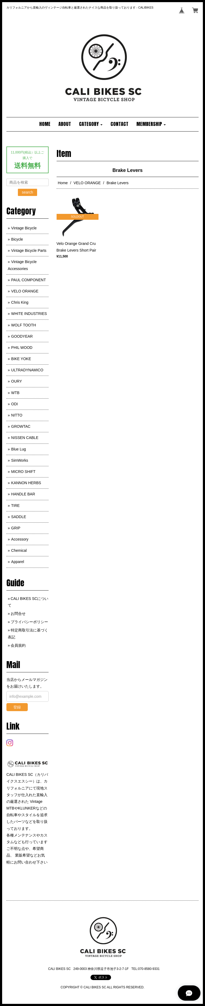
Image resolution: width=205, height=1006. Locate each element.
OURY (16, 381)
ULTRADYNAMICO (27, 370)
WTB (15, 393)
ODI (14, 404)
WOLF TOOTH (23, 325)
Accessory (20, 539)
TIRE (15, 505)
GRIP (15, 528)
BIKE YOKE (21, 359)
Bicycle (17, 239)
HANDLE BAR (23, 494)
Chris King (20, 302)
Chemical (19, 550)
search (27, 192)
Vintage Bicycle (24, 228)
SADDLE (18, 517)
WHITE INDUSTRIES (29, 313)
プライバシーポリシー (29, 622)
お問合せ (18, 613)
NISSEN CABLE (24, 437)
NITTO (16, 415)
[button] (91, 124)
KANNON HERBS (26, 483)
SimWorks (19, 460)
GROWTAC (20, 426)
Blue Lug (18, 449)
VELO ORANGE (87, 183)
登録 (17, 707)
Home (63, 183)
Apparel (17, 562)
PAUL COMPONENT (28, 280)
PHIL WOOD (22, 347)
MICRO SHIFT (23, 471)
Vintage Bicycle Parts (28, 250)
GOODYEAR (22, 336)
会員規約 (18, 645)
